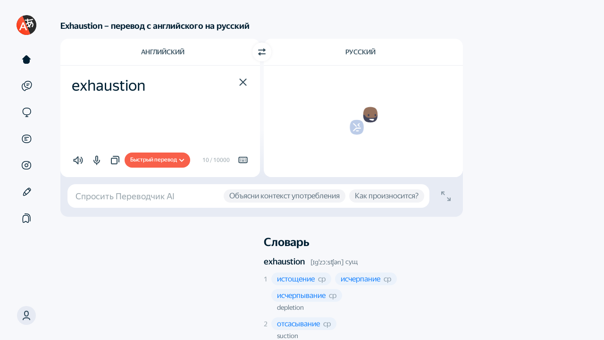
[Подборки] (26, 218)
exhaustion (284, 261)
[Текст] (26, 59)
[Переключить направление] (261, 51)
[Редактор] (26, 191)
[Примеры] (26, 85)
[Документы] (26, 138)
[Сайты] (26, 112)
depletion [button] (290, 307)
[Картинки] (26, 165)
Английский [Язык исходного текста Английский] (163, 52)
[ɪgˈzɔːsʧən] (327, 262)
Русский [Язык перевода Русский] (360, 52)
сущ (351, 261)
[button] (26, 315)
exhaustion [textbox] (108, 85)
